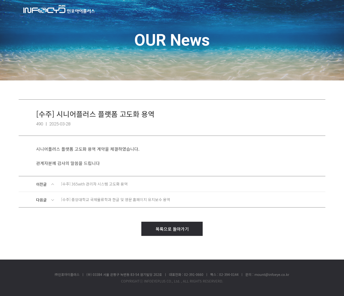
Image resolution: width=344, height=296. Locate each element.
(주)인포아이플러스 (59, 9)
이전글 (172, 184)
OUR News (172, 40)
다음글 (172, 200)
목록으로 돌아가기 (172, 229)
